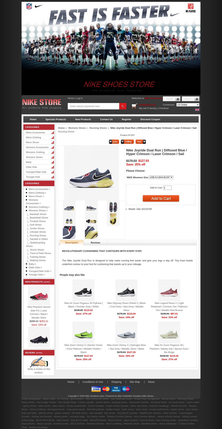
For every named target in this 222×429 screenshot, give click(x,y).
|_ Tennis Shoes (35, 249)
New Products (83, 119)
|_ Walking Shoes (36, 260)
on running (62, 398)
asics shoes (58, 406)
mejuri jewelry (130, 420)
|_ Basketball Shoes (37, 217)
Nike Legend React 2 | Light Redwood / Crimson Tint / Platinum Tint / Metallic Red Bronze (169, 307)
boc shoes (109, 413)
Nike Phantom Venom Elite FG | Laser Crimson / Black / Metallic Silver (38, 312)
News (151, 381)
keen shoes (44, 406)
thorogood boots (56, 409)
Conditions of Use (93, 381)
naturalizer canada (188, 420)
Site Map (135, 381)
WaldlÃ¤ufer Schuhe (150, 413)
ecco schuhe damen (144, 416)
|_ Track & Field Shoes (38, 253)
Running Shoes (98, 128)
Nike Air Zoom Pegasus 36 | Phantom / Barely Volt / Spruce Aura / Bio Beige (169, 349)
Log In (79, 98)
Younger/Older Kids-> (40, 271)
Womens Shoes (34, 157)
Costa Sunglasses (31, 398)
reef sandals (95, 413)
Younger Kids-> (37, 274)
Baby (28, 162)
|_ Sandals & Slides (37, 239)
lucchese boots (159, 402)
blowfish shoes (149, 423)
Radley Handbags (38, 427)
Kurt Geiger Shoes (46, 402)
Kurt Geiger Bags (67, 402)
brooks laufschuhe (76, 406)
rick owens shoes (96, 416)
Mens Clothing (33, 137)
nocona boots (147, 420)
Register (126, 119)
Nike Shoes (148, 396)
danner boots (168, 398)
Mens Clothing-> (37, 192)
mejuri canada (44, 423)
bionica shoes (189, 416)
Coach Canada (96, 406)
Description (71, 242)
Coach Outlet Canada (117, 406)
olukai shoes (28, 402)
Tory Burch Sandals (127, 413)
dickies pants (61, 416)
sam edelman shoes (121, 398)
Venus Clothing (37, 409)
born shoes (192, 409)
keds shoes (128, 409)
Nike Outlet (122, 396)
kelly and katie (29, 413)
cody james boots (76, 409)
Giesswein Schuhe (139, 402)
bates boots (63, 420)
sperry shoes (29, 406)
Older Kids (31, 167)
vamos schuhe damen (168, 416)
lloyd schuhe (114, 420)
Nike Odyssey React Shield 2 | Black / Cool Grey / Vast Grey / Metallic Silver (126, 307)
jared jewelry (77, 398)
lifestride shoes (132, 423)
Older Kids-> (35, 267)
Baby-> (33, 264)
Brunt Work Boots (45, 420)
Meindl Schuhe (179, 406)
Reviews (95, 242)
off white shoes (79, 413)
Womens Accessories (37, 147)
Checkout (164, 108)
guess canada (62, 413)
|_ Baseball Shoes (36, 214)
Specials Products (55, 119)
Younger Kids (33, 177)
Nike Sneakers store (156, 98)
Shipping (116, 381)
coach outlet (192, 402)
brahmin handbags (159, 406)
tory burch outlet (79, 420)
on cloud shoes (176, 402)
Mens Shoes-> (36, 196)
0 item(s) (152, 108)
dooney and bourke (42, 416)
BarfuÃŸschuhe (98, 420)
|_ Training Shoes (36, 257)
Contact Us (106, 119)
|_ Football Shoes (36, 221)
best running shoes (166, 420)
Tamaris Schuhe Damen (119, 416)
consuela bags (77, 416)
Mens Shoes (32, 142)
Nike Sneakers (135, 396)
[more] (46, 282)
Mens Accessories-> (39, 189)
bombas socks (61, 423)
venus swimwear (168, 423)
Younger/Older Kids (36, 172)
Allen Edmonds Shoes (97, 398)
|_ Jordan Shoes (35, 228)
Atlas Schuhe (170, 413)
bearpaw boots (119, 402)
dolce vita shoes (139, 406)
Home (71, 98)
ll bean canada (86, 402)
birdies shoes (113, 409)
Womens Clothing (35, 152)
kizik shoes (142, 409)
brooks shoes (103, 402)
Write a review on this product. (39, 369)
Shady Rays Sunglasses (147, 398)
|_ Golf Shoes (34, 224)
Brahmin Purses (95, 423)
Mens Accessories (35, 132)
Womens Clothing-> (39, 207)
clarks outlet (49, 398)
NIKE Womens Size (137, 177)
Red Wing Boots (95, 409)
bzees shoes (177, 409)
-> (38, 210)
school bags (28, 420)
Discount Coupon (150, 119)
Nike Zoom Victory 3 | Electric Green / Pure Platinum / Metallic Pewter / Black (83, 349)
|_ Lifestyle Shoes (36, 231)
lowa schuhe (28, 423)
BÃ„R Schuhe (78, 423)
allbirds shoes (46, 413)
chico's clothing (114, 423)
